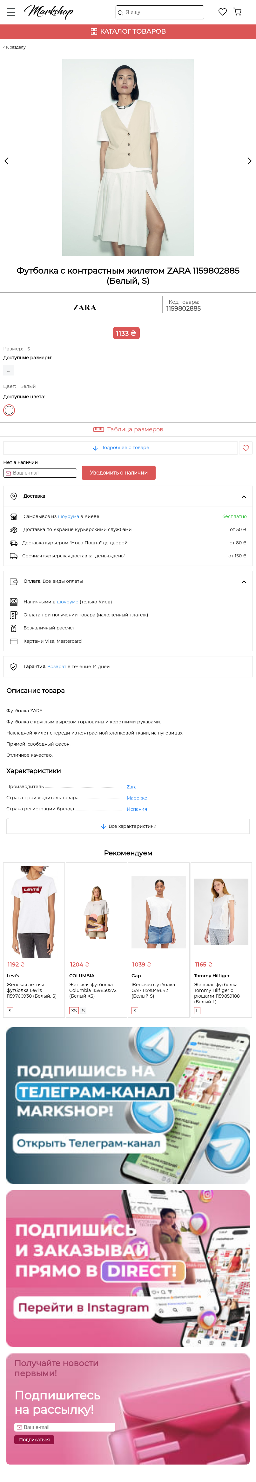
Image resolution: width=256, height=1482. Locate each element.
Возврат (56, 666)
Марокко (137, 798)
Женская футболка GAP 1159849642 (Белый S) (153, 990)
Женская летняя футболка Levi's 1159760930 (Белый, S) (32, 990)
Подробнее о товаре (120, 447)
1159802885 (183, 308)
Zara (132, 787)
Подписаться (34, 1440)
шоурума (68, 516)
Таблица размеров (135, 429)
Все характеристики (128, 826)
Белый (9, 410)
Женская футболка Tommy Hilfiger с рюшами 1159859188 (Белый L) (217, 993)
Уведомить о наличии (119, 473)
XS (74, 1010)
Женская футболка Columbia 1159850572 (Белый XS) (93, 990)
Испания (137, 809)
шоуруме (67, 602)
